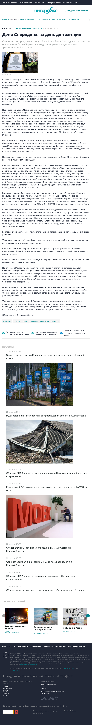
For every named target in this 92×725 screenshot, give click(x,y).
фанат (25, 321)
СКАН (43, 687)
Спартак (17, 321)
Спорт (37, 19)
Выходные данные (39, 713)
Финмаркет (67, 3)
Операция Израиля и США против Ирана (44, 628)
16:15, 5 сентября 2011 (50, 29)
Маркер (6, 693)
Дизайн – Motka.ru (70, 711)
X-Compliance (7, 689)
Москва (52, 19)
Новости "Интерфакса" (48, 684)
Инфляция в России (72, 628)
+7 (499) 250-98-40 (68, 668)
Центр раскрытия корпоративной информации (52, 692)
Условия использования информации (45, 711)
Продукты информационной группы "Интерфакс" (38, 676)
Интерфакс (46, 10)
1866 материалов (41, 633)
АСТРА (5, 696)
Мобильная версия (9, 3)
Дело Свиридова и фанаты (28, 28)
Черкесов (55, 321)
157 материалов (69, 632)
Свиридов (7, 321)
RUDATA (43, 689)
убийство (34, 321)
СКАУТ (5, 691)
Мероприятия (78, 646)
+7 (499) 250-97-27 (16, 670)
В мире (21, 19)
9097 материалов (12, 632)
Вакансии (48, 646)
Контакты (6, 646)
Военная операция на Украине (15, 627)
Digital (58, 19)
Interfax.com (39, 3)
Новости (64, 19)
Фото (79, 19)
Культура (44, 19)
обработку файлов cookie (28, 665)
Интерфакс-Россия (53, 3)
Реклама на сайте (63, 646)
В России (13, 19)
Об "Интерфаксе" (25, 3)
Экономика (29, 19)
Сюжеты (72, 19)
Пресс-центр (36, 646)
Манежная (44, 321)
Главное (5, 19)
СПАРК (5, 686)
